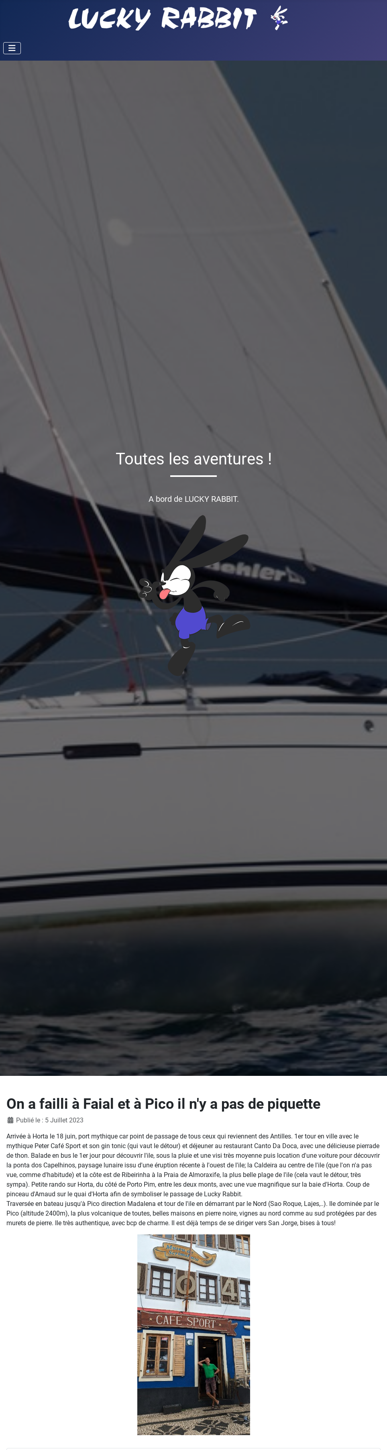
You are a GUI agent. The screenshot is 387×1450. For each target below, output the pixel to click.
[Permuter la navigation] (12, 48)
